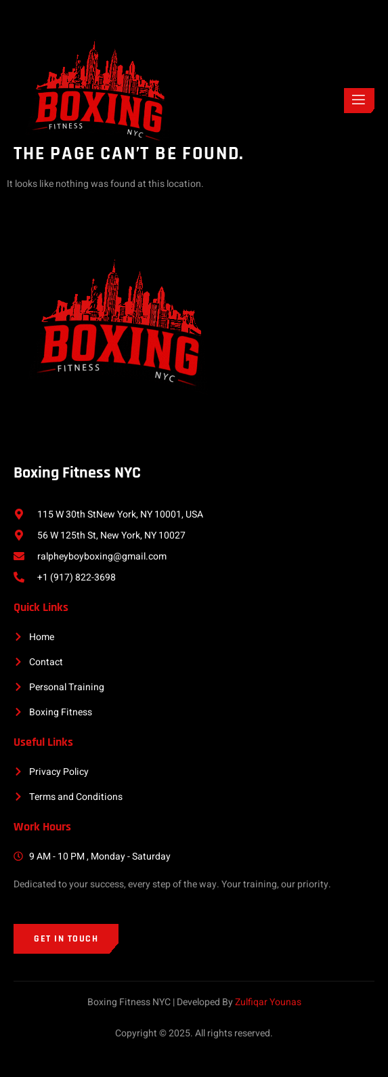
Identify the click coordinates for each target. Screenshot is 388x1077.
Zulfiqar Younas (268, 1002)
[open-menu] (359, 100)
